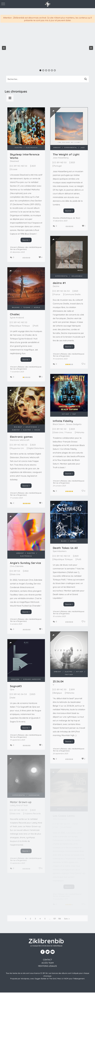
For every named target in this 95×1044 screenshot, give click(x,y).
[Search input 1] (44, 79)
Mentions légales (47, 966)
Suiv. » (67, 918)
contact (47, 959)
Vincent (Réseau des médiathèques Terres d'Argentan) (25, 248)
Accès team (48, 963)
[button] (4, 48)
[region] (47, 48)
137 (54, 918)
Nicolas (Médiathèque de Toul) (66, 218)
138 (59, 918)
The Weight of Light (66, 154)
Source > (26, 240)
